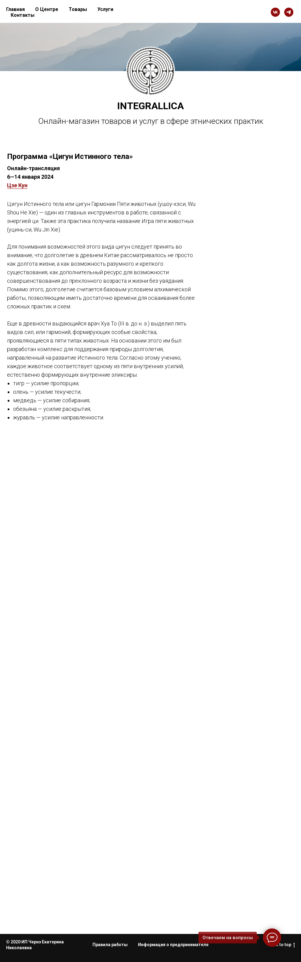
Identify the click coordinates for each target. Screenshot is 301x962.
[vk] (275, 12)
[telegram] (288, 12)
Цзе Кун (17, 185)
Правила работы (110, 944)
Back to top (281, 945)
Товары (78, 9)
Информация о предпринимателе (173, 944)
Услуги (105, 9)
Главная (15, 9)
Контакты (22, 15)
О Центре (46, 9)
